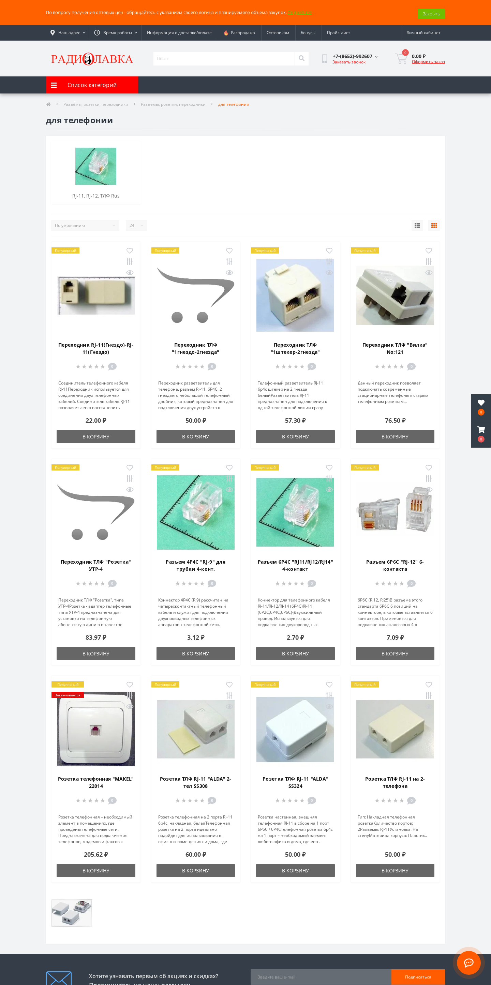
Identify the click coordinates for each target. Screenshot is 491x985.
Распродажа (239, 30)
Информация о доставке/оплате (179, 29)
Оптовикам (278, 29)
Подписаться (418, 974)
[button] (481, 434)
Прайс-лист (338, 29)
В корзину (96, 433)
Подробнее (300, 11)
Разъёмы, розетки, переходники (95, 101)
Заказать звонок (349, 59)
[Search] (301, 55)
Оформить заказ (428, 58)
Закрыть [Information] (431, 11)
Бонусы (308, 29)
